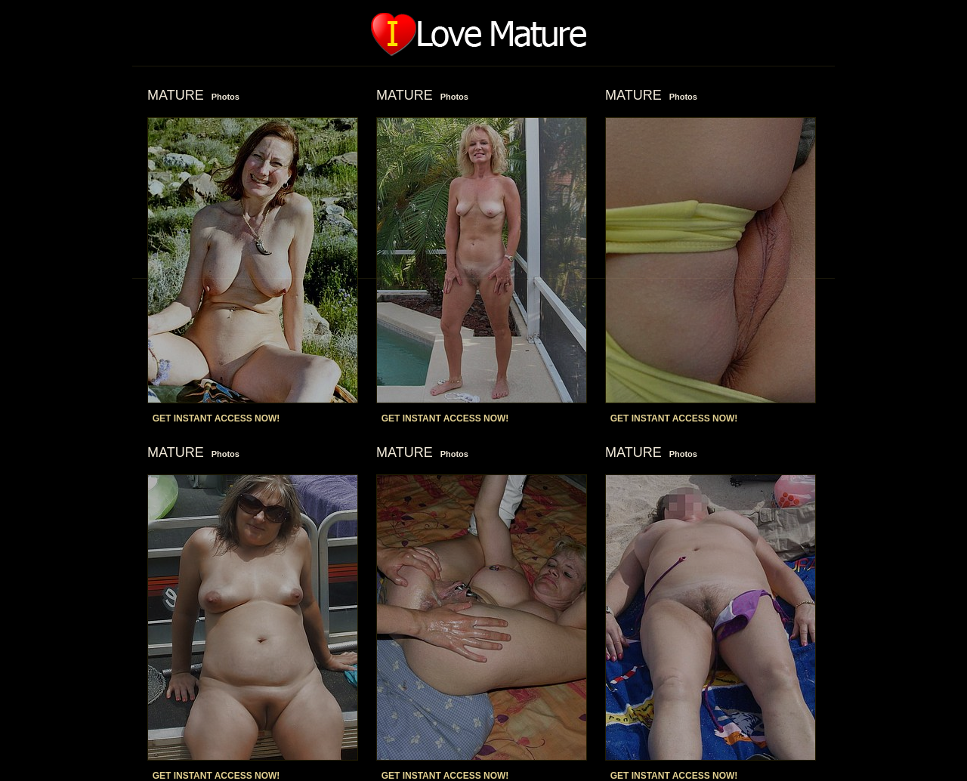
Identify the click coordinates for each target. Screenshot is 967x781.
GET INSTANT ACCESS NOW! (216, 418)
